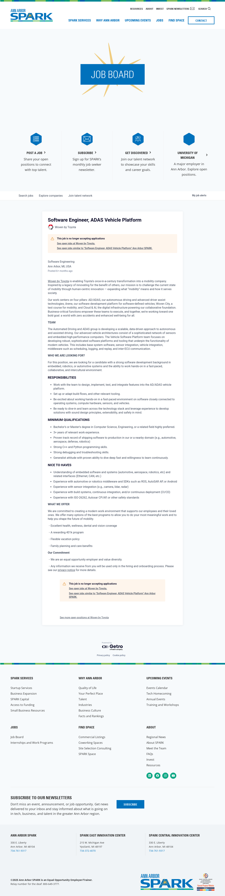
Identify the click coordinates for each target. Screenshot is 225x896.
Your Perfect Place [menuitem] (91, 694)
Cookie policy (119, 655)
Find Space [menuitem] (176, 20)
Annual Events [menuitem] (155, 699)
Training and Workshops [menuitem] (162, 705)
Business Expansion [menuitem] (24, 694)
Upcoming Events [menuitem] (138, 20)
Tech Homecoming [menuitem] (158, 694)
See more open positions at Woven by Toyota (84, 617)
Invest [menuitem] (160, 8)
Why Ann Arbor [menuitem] (108, 20)
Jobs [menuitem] (159, 20)
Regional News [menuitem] (156, 737)
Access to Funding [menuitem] (22, 705)
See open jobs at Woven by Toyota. (76, 243)
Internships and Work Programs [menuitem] (32, 743)
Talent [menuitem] (83, 699)
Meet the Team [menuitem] (156, 748)
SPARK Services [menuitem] (79, 20)
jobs (26, 195)
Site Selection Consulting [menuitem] (95, 748)
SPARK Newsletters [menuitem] (177, 8)
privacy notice (66, 570)
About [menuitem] (149, 8)
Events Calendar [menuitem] (157, 688)
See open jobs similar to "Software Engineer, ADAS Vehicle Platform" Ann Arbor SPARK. (104, 248)
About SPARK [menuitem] (155, 743)
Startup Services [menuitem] (21, 688)
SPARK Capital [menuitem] (20, 699)
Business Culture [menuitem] (90, 710)
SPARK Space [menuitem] (87, 754)
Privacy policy (103, 655)
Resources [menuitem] (136, 8)
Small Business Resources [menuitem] (28, 710)
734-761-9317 (18, 850)
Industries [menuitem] (85, 705)
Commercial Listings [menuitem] (92, 737)
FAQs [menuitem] (149, 754)
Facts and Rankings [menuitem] (91, 716)
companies (51, 195)
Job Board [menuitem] (17, 737)
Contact (201, 20)
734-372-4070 (88, 850)
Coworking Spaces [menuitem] (91, 743)
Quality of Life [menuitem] (88, 688)
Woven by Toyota (58, 281)
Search (202, 8)
